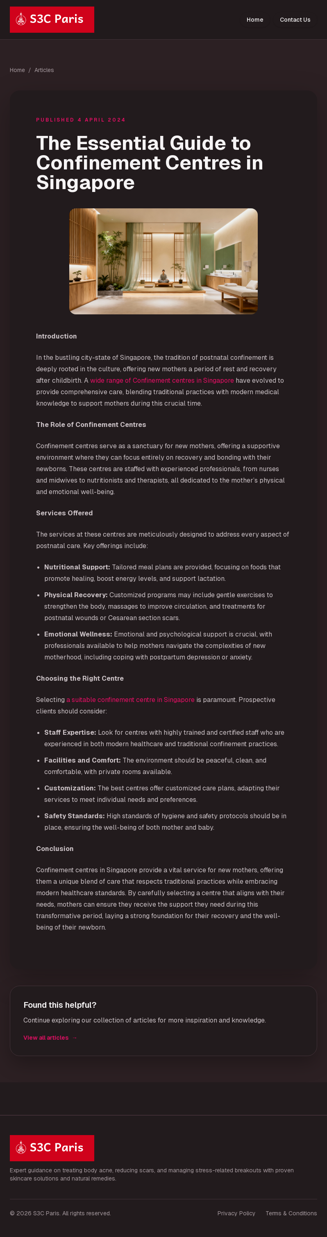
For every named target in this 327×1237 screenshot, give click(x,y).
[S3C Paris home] (52, 20)
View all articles (50, 1038)
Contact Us (295, 19)
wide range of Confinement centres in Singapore (162, 380)
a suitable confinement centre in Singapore (130, 699)
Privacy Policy (237, 1213)
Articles (44, 70)
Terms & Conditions (291, 1213)
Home (255, 19)
